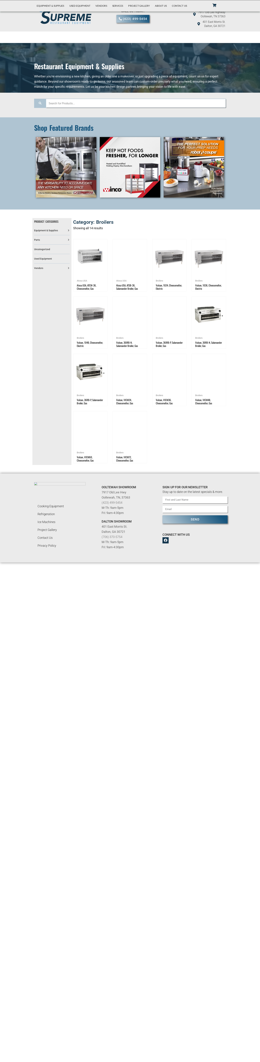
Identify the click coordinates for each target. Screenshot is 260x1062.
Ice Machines (46, 522)
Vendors (101, 5)
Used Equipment (79, 5)
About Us (161, 5)
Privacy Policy (47, 545)
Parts (37, 239)
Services (117, 5)
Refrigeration (46, 514)
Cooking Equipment (51, 506)
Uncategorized (42, 249)
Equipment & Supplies (50, 5)
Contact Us (179, 5)
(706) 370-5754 (112, 537)
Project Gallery (139, 5)
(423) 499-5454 (112, 502)
